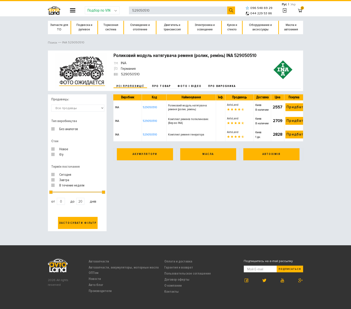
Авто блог (96, 285)
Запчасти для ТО (59, 27)
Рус (284, 4)
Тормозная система (110, 27)
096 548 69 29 (259, 8)
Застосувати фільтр (78, 223)
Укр (293, 4)
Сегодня (65, 174)
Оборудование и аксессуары (260, 27)
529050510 (150, 107)
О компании (173, 286)
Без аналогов (68, 129)
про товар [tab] (161, 86)
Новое (63, 149)
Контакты (171, 292)
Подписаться (290, 269)
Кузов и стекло (232, 27)
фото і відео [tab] (189, 86)
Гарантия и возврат (178, 267)
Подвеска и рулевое (84, 27)
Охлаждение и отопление (140, 27)
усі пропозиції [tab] (130, 86)
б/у (61, 154)
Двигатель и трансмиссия (172, 27)
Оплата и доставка (178, 261)
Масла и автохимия (291, 27)
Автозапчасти (99, 261)
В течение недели (71, 185)
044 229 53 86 (259, 13)
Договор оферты (176, 279)
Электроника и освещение (205, 27)
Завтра (64, 180)
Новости (95, 279)
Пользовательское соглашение (187, 273)
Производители (100, 291)
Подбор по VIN (102, 10)
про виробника (222, 86)
